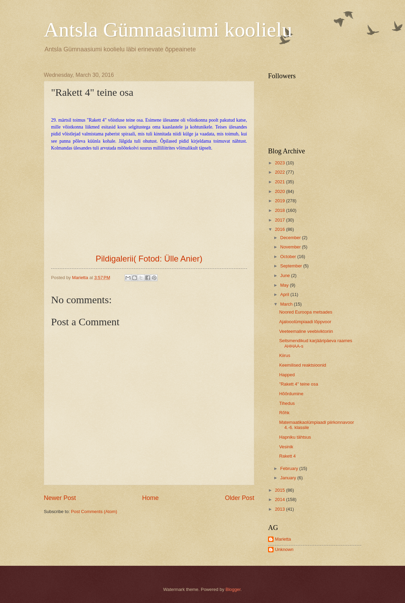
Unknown (284, 549)
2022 (280, 172)
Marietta (283, 539)
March (287, 304)
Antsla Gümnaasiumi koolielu (168, 29)
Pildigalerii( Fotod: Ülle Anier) (149, 258)
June (285, 275)
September (291, 265)
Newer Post (60, 497)
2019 (280, 200)
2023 (280, 162)
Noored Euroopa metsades (305, 312)
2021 (280, 181)
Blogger (233, 589)
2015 (280, 490)
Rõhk (284, 412)
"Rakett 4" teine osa (298, 384)
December (291, 237)
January (288, 477)
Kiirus (284, 355)
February (289, 468)
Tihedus (287, 403)
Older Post (239, 497)
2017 (280, 220)
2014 (280, 499)
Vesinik (286, 446)
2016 (280, 229)
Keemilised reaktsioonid (302, 365)
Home (150, 497)
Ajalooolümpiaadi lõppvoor (305, 321)
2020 (280, 191)
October (288, 256)
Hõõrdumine (291, 393)
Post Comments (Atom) (94, 511)
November (291, 246)
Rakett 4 (287, 456)
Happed (287, 374)
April (285, 294)
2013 (280, 509)
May (285, 285)
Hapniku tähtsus (295, 437)
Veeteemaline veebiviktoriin (306, 331)
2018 (280, 210)
